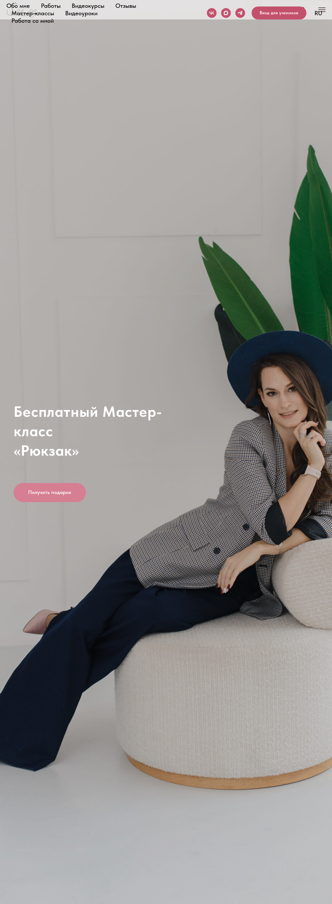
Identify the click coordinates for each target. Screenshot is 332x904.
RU (318, 13)
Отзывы (125, 5)
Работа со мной (32, 20)
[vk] (212, 13)
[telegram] (240, 13)
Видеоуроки (81, 13)
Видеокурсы (88, 5)
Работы (51, 5)
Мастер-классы (32, 13)
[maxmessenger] (226, 13)
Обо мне (18, 5)
